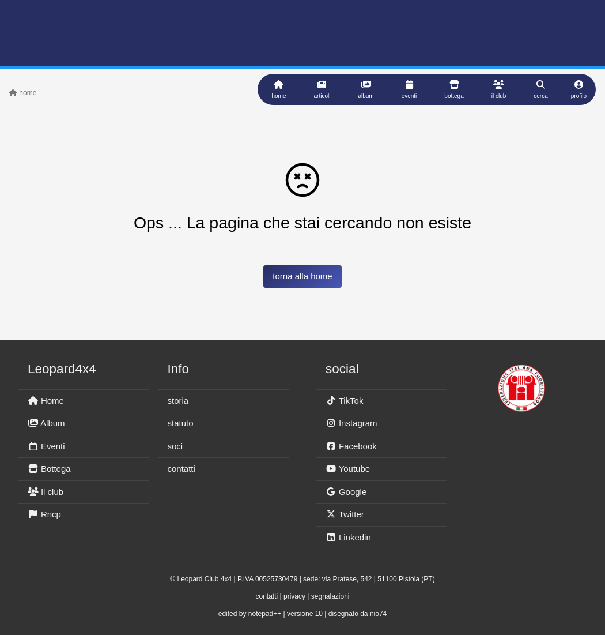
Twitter (345, 514)
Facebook (351, 446)
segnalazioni (330, 596)
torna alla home (302, 276)
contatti (181, 469)
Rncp (44, 514)
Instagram (351, 423)
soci (175, 446)
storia (177, 400)
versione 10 (305, 614)
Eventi (46, 446)
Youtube (348, 469)
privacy (294, 596)
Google (346, 492)
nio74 (378, 614)
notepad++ (264, 614)
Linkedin (348, 537)
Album (46, 423)
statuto (180, 423)
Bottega (49, 469)
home (22, 93)
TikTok (344, 400)
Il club (45, 492)
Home (46, 400)
